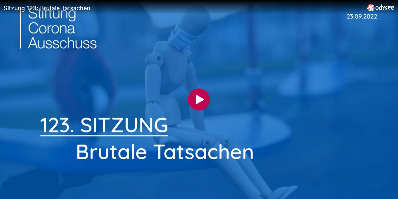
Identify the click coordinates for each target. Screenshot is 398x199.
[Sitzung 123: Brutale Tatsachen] (183, 8)
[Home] (380, 8)
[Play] (199, 99)
